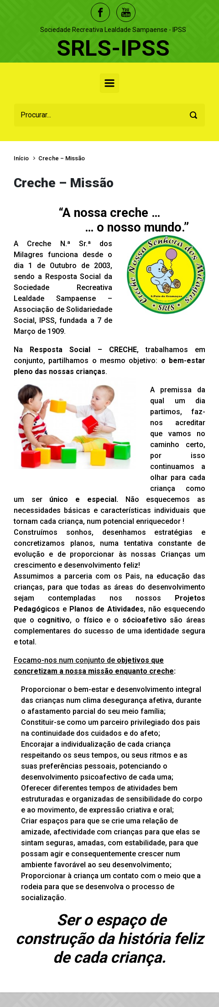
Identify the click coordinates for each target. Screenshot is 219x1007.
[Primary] (109, 83)
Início (21, 158)
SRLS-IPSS (113, 48)
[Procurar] (109, 115)
